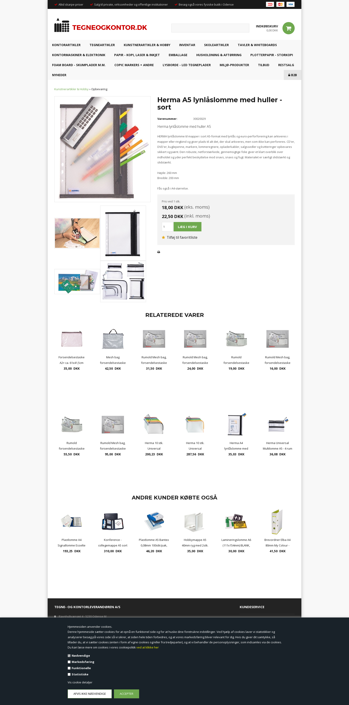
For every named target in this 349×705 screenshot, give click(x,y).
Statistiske (80, 674)
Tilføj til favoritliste (179, 237)
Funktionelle (81, 668)
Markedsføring (83, 662)
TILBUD (263, 65)
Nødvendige (81, 656)
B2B (292, 75)
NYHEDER (59, 75)
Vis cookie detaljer (80, 682)
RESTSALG (286, 65)
